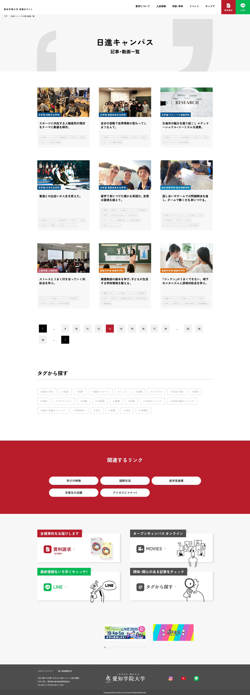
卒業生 (144, 410)
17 (154, 328)
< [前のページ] (43, 328)
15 (132, 328)
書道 (53, 225)
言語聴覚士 (203, 303)
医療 (139, 391)
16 (143, 328)
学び (74, 137)
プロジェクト (179, 215)
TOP (5, 16)
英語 (105, 210)
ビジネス (157, 391)
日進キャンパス (48, 137)
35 (43, 340)
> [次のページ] (65, 340)
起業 (132, 401)
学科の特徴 (55, 142)
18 (166, 328)
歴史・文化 (47, 391)
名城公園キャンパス (183, 401)
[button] (200, 633)
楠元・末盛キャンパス (53, 410)
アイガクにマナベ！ (125, 492)
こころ (44, 298)
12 (99, 328)
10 (76, 328)
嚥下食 (176, 303)
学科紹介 (63, 137)
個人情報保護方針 (65, 671)
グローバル (169, 142)
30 (199, 328)
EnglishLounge (118, 215)
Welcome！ (133, 215)
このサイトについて (45, 671)
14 (121, 328)
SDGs (44, 225)
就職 (84, 401)
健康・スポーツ (109, 293)
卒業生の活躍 (73, 492)
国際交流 (121, 220)
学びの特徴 (73, 480)
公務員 (101, 401)
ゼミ (44, 142)
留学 (114, 210)
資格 (117, 401)
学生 (83, 137)
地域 (167, 215)
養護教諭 (107, 303)
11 (87, 328)
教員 (113, 410)
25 (188, 328)
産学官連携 (176, 480)
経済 (196, 391)
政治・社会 (178, 391)
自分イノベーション (68, 225)
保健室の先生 (126, 298)
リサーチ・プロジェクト (174, 225)
